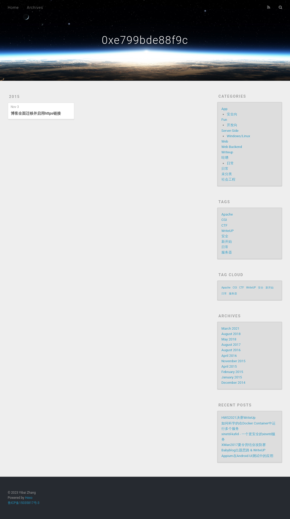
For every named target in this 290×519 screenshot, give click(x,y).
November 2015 (233, 361)
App (224, 109)
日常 (230, 163)
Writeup (227, 152)
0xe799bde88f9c (145, 40)
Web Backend (231, 147)
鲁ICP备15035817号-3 (24, 503)
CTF (224, 225)
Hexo (28, 498)
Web (224, 141)
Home (13, 7)
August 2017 (231, 345)
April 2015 (229, 366)
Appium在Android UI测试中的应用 (247, 456)
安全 (224, 236)
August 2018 (231, 334)
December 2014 (233, 383)
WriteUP (227, 231)
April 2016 (229, 356)
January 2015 (231, 377)
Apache (227, 214)
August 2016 (231, 350)
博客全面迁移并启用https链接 (36, 113)
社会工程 (228, 179)
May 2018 (228, 339)
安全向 (232, 114)
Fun (224, 120)
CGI (224, 220)
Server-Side (229, 131)
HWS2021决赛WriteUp (238, 418)
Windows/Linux (238, 136)
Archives (35, 7)
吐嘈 (224, 158)
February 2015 (232, 372)
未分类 (226, 174)
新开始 (226, 242)
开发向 (232, 125)
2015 (14, 96)
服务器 (226, 252)
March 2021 (230, 329)
